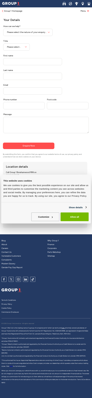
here (11, 366)
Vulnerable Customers (11, 256)
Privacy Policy (6, 304)
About (4, 244)
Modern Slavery (8, 263)
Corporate (52, 248)
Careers (4, 248)
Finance (50, 244)
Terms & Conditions (8, 300)
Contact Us (6, 252)
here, (63, 328)
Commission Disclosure (10, 312)
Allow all (74, 217)
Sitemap (51, 256)
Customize (45, 217)
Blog (3, 240)
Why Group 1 (53, 240)
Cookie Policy (6, 308)
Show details (76, 207)
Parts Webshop (54, 252)
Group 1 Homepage (11, 11)
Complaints (6, 260)
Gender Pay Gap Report (11, 267)
